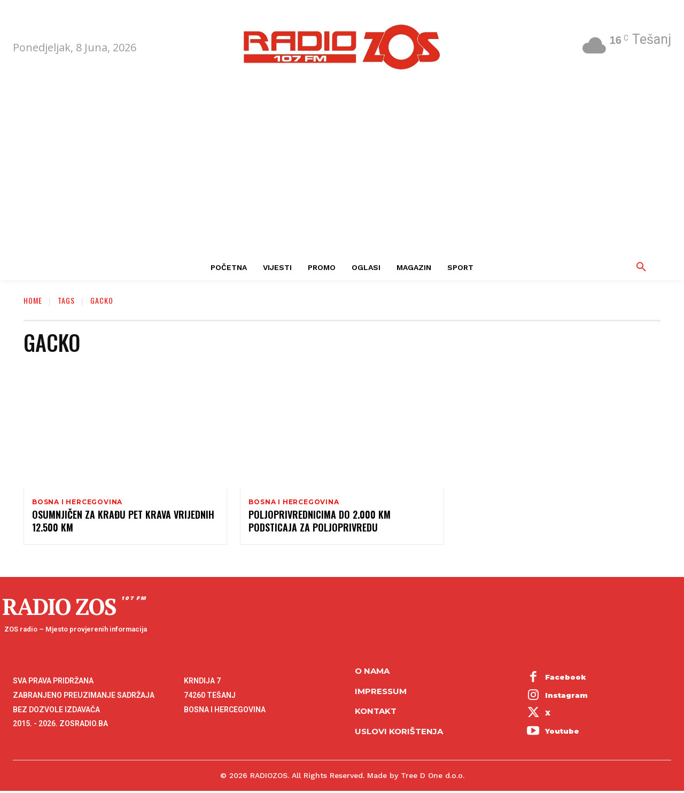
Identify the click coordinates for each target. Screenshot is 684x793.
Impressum (381, 693)
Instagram (566, 696)
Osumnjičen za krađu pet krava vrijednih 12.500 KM (123, 523)
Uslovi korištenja (399, 733)
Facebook (565, 679)
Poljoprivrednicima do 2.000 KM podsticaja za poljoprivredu (319, 523)
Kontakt (376, 713)
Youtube (562, 732)
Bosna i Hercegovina (77, 502)
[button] (641, 267)
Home (33, 300)
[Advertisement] (342, 174)
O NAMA (372, 673)
